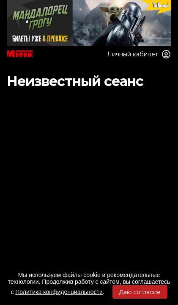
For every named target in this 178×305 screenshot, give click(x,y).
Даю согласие (140, 291)
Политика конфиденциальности (59, 291)
